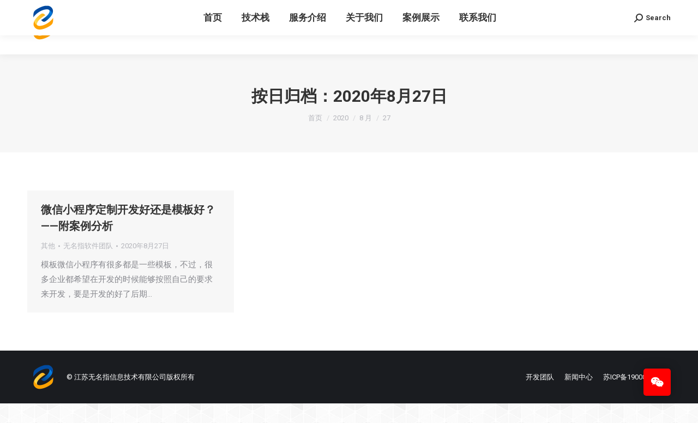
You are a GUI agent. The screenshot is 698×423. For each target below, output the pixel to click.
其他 (48, 265)
